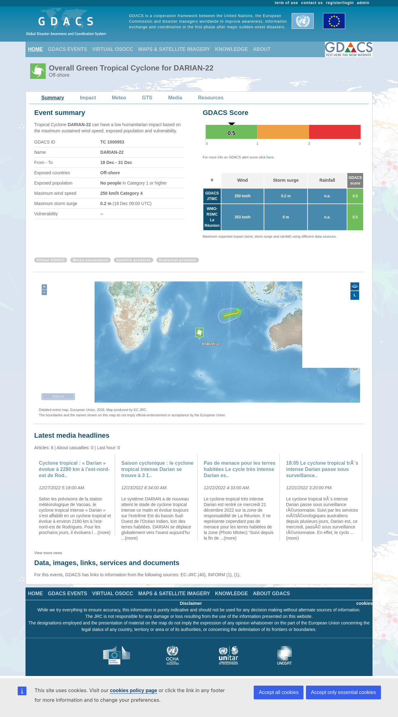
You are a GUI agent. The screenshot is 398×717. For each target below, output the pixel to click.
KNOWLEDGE (231, 49)
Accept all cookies (278, 692)
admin (363, 3)
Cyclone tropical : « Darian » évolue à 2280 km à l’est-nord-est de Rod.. (74, 469)
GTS (147, 97)
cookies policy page (133, 690)
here (270, 157)
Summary (52, 97)
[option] (75, 494)
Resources (211, 97)
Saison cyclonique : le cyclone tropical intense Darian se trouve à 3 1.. (157, 469)
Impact (88, 97)
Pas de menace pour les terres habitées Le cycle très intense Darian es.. (239, 469)
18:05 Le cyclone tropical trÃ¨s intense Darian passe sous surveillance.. (322, 469)
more (47, 553)
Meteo (119, 97)
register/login (340, 3)
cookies (364, 603)
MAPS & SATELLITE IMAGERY (174, 49)
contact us (312, 3)
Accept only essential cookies (343, 692)
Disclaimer (191, 603)
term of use (286, 3)
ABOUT (262, 49)
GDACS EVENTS (67, 49)
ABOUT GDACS (271, 593)
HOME (35, 49)
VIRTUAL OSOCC (112, 49)
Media (175, 97)
